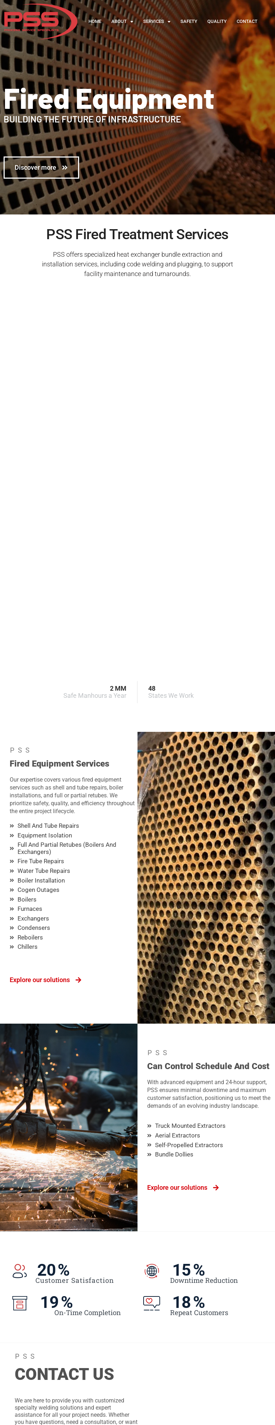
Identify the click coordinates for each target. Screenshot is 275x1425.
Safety (188, 21)
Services (156, 22)
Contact (247, 21)
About (122, 22)
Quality (217, 21)
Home (94, 21)
